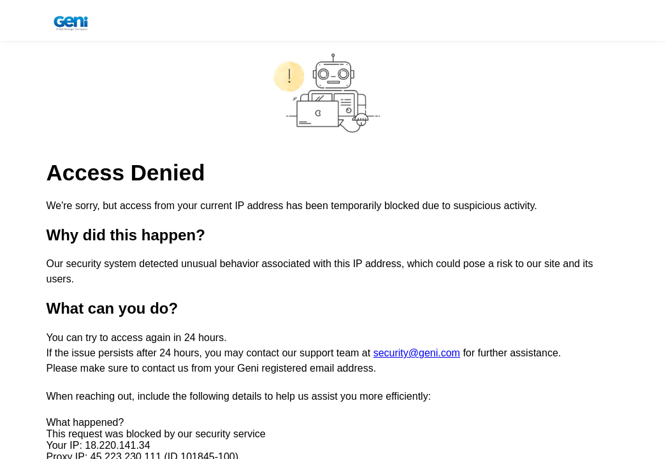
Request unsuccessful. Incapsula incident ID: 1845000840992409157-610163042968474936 (333, 229)
